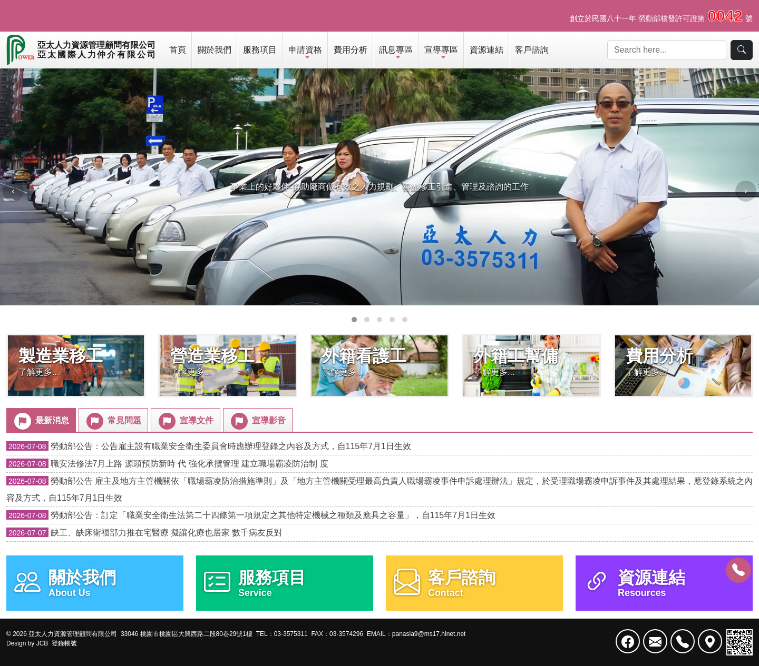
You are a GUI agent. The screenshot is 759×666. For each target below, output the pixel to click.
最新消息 (40, 421)
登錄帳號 (64, 643)
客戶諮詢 (532, 49)
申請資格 (305, 49)
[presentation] (13, 191)
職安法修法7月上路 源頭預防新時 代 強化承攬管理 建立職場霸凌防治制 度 (167, 463)
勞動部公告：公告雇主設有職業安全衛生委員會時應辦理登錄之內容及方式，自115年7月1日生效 (208, 446)
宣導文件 (185, 421)
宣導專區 (441, 49)
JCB (42, 643)
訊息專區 (396, 49)
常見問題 (112, 421)
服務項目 (260, 49)
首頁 (177, 49)
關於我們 (214, 49)
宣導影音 (257, 421)
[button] (354, 319)
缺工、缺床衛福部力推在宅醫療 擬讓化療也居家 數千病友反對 (144, 532)
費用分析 (350, 49)
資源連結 (486, 49)
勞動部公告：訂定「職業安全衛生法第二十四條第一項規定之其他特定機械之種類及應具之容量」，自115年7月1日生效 (250, 515)
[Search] (666, 50)
